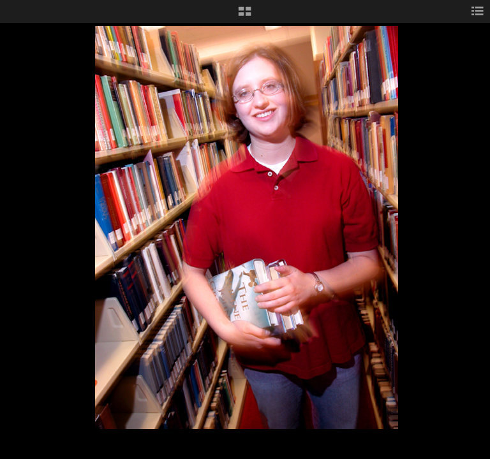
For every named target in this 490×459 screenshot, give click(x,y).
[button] (245, 15)
